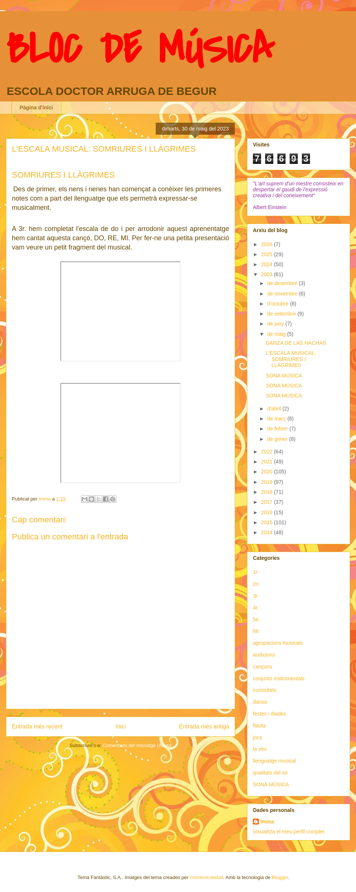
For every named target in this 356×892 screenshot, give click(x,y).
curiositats (264, 690)
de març (277, 419)
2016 (267, 512)
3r (255, 596)
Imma (267, 822)
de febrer (278, 429)
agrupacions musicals (278, 643)
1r (255, 572)
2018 (267, 492)
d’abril (274, 409)
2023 (267, 274)
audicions (264, 655)
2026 (267, 244)
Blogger (280, 877)
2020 (267, 472)
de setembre (282, 314)
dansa (260, 702)
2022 (267, 452)
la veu (260, 749)
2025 (267, 254)
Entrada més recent (37, 726)
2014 (267, 532)
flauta (259, 726)
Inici (121, 726)
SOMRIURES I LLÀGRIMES (63, 174)
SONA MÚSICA (284, 376)
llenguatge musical (274, 761)
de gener (278, 439)
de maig (277, 334)
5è (256, 619)
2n (256, 584)
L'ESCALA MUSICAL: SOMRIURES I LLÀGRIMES (291, 359)
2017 (267, 502)
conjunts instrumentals (278, 678)
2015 (267, 522)
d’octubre (278, 304)
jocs (257, 737)
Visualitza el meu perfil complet (288, 832)
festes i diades (269, 714)
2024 (267, 264)
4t (255, 608)
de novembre (283, 294)
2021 (267, 462)
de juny (276, 324)
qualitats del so (270, 773)
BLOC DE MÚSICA (140, 49)
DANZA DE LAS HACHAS (296, 343)
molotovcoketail (206, 877)
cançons (262, 667)
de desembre (283, 283)
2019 (267, 482)
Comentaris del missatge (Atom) (137, 745)
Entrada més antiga (204, 726)
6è (256, 631)
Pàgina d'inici (36, 107)
